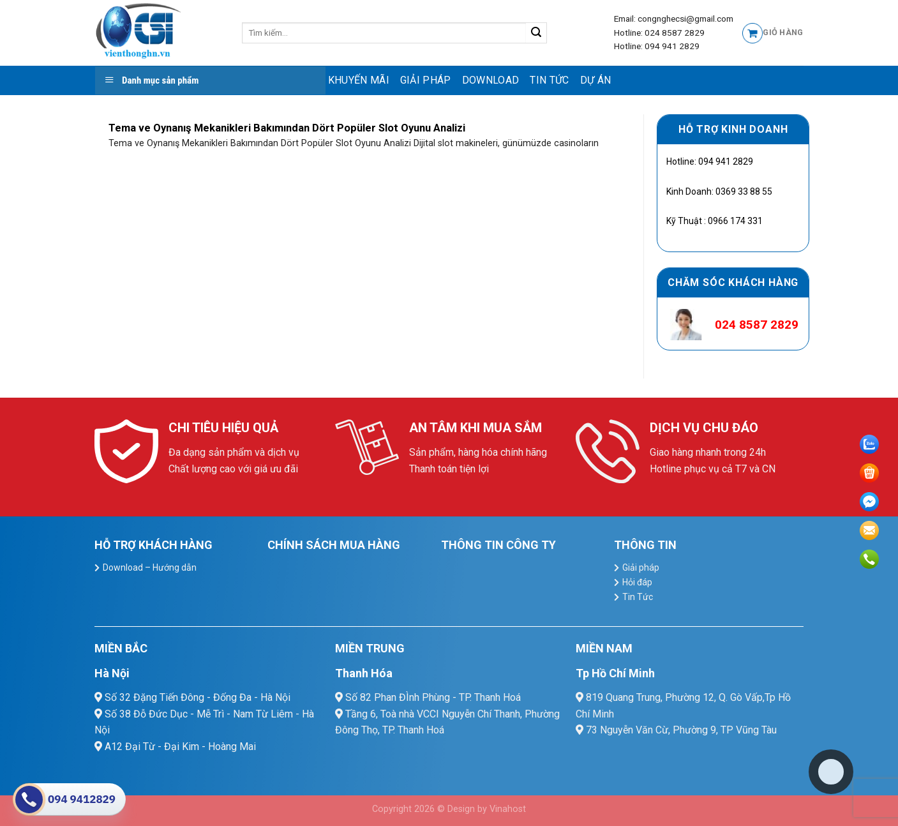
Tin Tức (549, 80)
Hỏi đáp (637, 582)
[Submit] (536, 33)
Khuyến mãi (358, 80)
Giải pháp (425, 80)
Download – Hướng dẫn (150, 567)
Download (491, 80)
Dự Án (595, 80)
